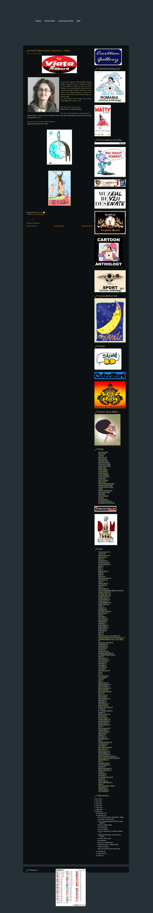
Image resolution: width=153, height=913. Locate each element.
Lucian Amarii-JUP (103, 476)
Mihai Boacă (102, 697)
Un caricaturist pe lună (105, 777)
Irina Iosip (101, 497)
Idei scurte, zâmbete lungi (105, 842)
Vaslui (100, 784)
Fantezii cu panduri (103, 846)
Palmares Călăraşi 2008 (105, 825)
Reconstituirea (102, 840)
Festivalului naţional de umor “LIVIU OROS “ (111, 639)
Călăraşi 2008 (102, 583)
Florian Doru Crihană (104, 464)
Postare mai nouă (31, 226)
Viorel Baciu (102, 787)
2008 (97, 811)
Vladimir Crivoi (102, 789)
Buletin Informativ (103, 578)
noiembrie (101, 815)
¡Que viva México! (103, 829)
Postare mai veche (87, 226)
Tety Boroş (101, 773)
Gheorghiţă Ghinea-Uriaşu (106, 655)
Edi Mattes (101, 623)
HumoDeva (101, 663)
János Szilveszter (103, 480)
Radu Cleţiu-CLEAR (104, 492)
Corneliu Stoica (103, 597)
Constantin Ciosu (103, 594)
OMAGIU (101, 735)
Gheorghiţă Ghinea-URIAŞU (106, 503)
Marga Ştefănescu (103, 684)
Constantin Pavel (103, 461)
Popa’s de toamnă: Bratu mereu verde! (109, 849)
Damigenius (102, 609)
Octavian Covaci (103, 732)
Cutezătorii (101, 608)
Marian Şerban (102, 690)
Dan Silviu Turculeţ (104, 611)
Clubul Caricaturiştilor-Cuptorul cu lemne (110, 590)
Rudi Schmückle (103, 452)
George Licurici (102, 651)
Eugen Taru (101, 630)
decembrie (101, 813)
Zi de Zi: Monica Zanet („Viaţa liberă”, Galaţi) (50, 50)
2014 (97, 799)
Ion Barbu (101, 455)
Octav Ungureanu (103, 728)
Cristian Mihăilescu (103, 475)
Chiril (100, 587)
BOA (99, 569)
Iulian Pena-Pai (103, 670)
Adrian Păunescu (103, 555)
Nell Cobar (101, 716)
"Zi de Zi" (34, 214)
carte (100, 581)
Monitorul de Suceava (104, 707)
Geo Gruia (101, 649)
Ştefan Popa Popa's (104, 462)
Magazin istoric (102, 683)
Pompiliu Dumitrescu (104, 742)
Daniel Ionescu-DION (104, 466)
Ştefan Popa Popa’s (104, 768)
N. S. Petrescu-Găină (104, 711)
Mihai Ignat (101, 700)
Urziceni (100, 779)
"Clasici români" (103, 552)
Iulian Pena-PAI (102, 457)
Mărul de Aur (102, 695)
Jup (99, 672)
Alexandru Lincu (103, 562)
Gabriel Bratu (102, 646)
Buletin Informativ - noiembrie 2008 (108, 844)
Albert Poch (101, 557)
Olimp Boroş (102, 733)
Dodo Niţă (101, 616)
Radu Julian (102, 749)
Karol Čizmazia (102, 676)
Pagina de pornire (59, 226)
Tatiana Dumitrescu (104, 770)
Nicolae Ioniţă (102, 718)
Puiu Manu (101, 745)
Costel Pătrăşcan (103, 473)
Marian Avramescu (104, 688)
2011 (97, 805)
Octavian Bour (102, 730)
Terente (100, 772)
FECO (100, 634)
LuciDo (100, 679)
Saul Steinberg (102, 759)
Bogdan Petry (102, 468)
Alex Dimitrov (102, 561)
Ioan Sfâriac (102, 667)
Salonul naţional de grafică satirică (108, 758)
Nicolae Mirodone (103, 721)
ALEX (100, 559)
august (100, 855)
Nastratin (101, 712)
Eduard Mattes (102, 625)
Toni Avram (101, 775)
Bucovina (101, 576)
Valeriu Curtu (102, 780)
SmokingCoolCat (103, 763)
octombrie (101, 851)
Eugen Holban (102, 627)
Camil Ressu (102, 580)
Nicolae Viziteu (102, 723)
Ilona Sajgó (101, 665)
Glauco (100, 656)
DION (100, 615)
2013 (97, 801)
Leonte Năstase (102, 471)
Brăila (100, 575)
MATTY (100, 693)
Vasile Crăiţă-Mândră (104, 782)
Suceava (101, 766)
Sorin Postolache (103, 765)
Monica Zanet (40, 214)
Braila (100, 573)
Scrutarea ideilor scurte (104, 838)
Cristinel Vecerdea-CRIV (105, 490)
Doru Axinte (101, 618)
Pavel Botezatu (102, 459)
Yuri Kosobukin (102, 791)
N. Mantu (101, 709)
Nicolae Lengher (103, 719)
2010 (97, 807)
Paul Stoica (101, 737)
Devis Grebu (102, 454)
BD (99, 568)
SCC (99, 761)
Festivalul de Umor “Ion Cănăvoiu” (108, 636)
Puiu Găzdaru (102, 744)
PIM (99, 740)
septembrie (101, 853)
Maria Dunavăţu (103, 686)
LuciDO (100, 489)
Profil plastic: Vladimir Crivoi (106, 819)
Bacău (100, 566)
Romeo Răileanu (103, 469)
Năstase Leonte (103, 714)
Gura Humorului (103, 660)
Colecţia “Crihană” (103, 592)
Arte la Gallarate (102, 827)
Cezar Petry (102, 585)
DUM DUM (101, 622)
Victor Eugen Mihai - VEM (106, 786)
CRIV (100, 606)
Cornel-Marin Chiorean (105, 501)
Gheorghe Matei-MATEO (105, 485)
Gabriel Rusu (102, 478)
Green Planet (102, 658)
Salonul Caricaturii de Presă (106, 756)
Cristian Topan (102, 604)
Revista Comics (103, 751)
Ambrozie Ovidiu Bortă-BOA (106, 483)
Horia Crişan (102, 662)
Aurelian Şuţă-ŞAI (103, 496)
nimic (100, 726)
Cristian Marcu (102, 601)
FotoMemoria (102, 644)
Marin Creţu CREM (104, 691)
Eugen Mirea (102, 629)
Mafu (100, 681)
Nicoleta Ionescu (103, 499)
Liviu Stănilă (102, 677)
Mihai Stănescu (103, 704)
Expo (100, 632)
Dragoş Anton (102, 620)
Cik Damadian (102, 588)
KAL (99, 674)
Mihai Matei (101, 494)
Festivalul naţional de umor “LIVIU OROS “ (110, 637)
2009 (97, 809)
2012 (97, 803)
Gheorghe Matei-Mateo (105, 653)
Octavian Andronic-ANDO (105, 487)
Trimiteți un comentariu (33, 223)
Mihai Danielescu (103, 698)
